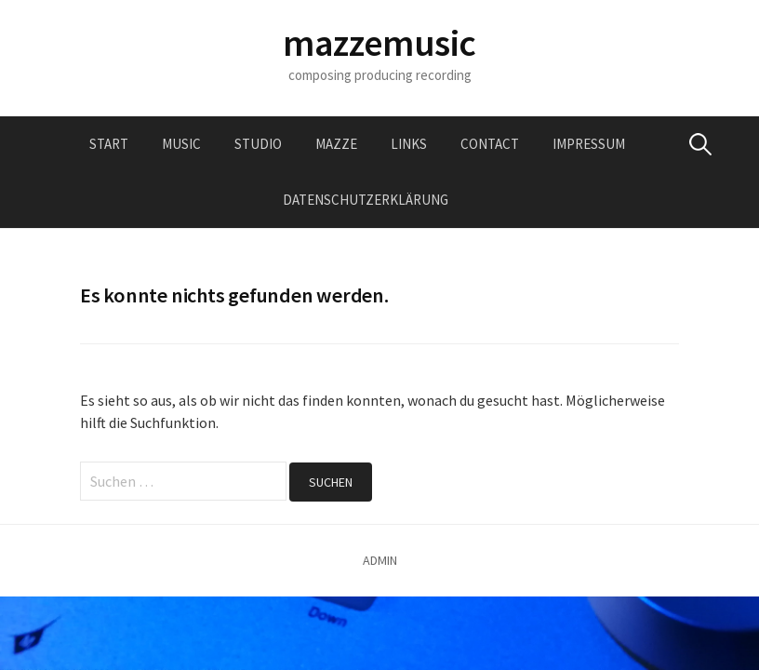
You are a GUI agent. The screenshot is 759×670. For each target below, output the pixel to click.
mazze (336, 144)
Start (108, 144)
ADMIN (380, 560)
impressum (589, 144)
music (181, 144)
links (409, 144)
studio (258, 144)
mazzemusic (379, 43)
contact (489, 144)
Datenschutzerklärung (365, 199)
